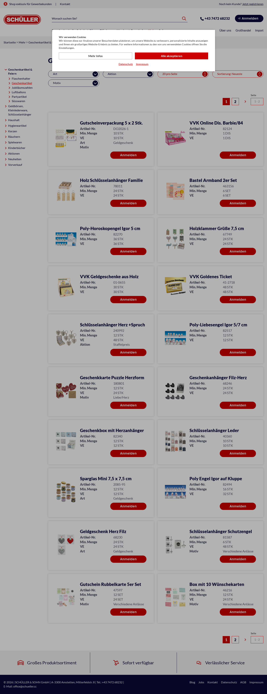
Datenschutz (126, 64)
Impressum (142, 64)
